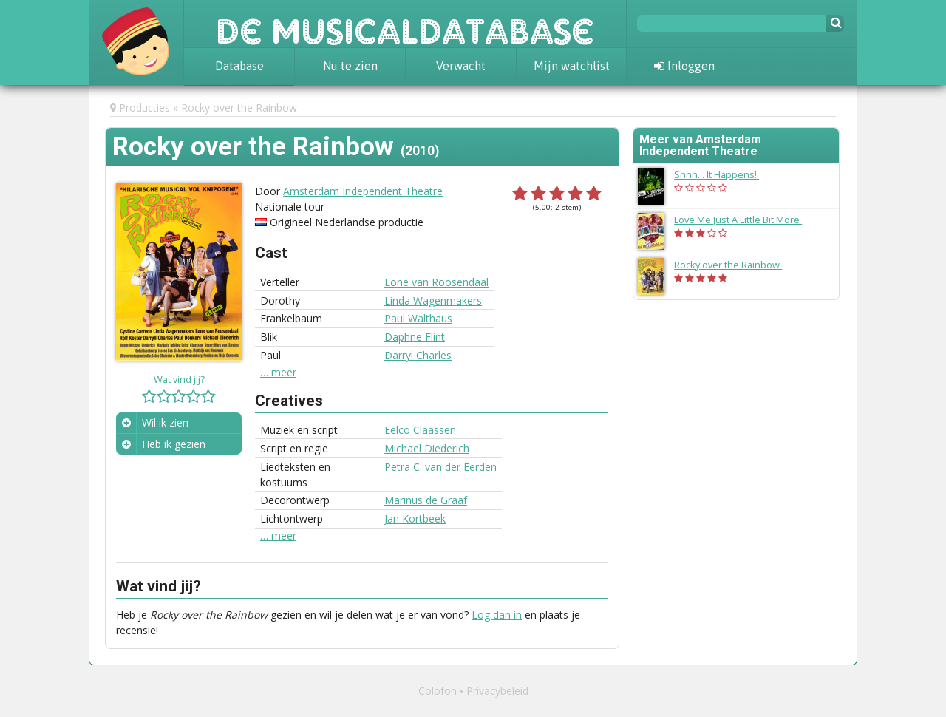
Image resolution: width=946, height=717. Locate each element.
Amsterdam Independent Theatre (363, 191)
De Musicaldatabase (405, 23)
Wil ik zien (165, 422)
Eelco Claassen (420, 430)
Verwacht (461, 65)
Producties (144, 108)
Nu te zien (350, 65)
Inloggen (684, 65)
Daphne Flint (414, 337)
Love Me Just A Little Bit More (745, 219)
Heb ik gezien (173, 444)
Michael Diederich (426, 448)
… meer (278, 372)
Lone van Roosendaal (436, 282)
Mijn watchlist (572, 65)
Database (239, 65)
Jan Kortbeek (415, 519)
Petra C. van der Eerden (440, 467)
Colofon (437, 691)
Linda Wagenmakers (433, 300)
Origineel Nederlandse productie (346, 222)
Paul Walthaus (418, 318)
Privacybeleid (497, 691)
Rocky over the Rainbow (239, 108)
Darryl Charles (418, 355)
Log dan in (497, 615)
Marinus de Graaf (425, 500)
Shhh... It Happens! (724, 174)
